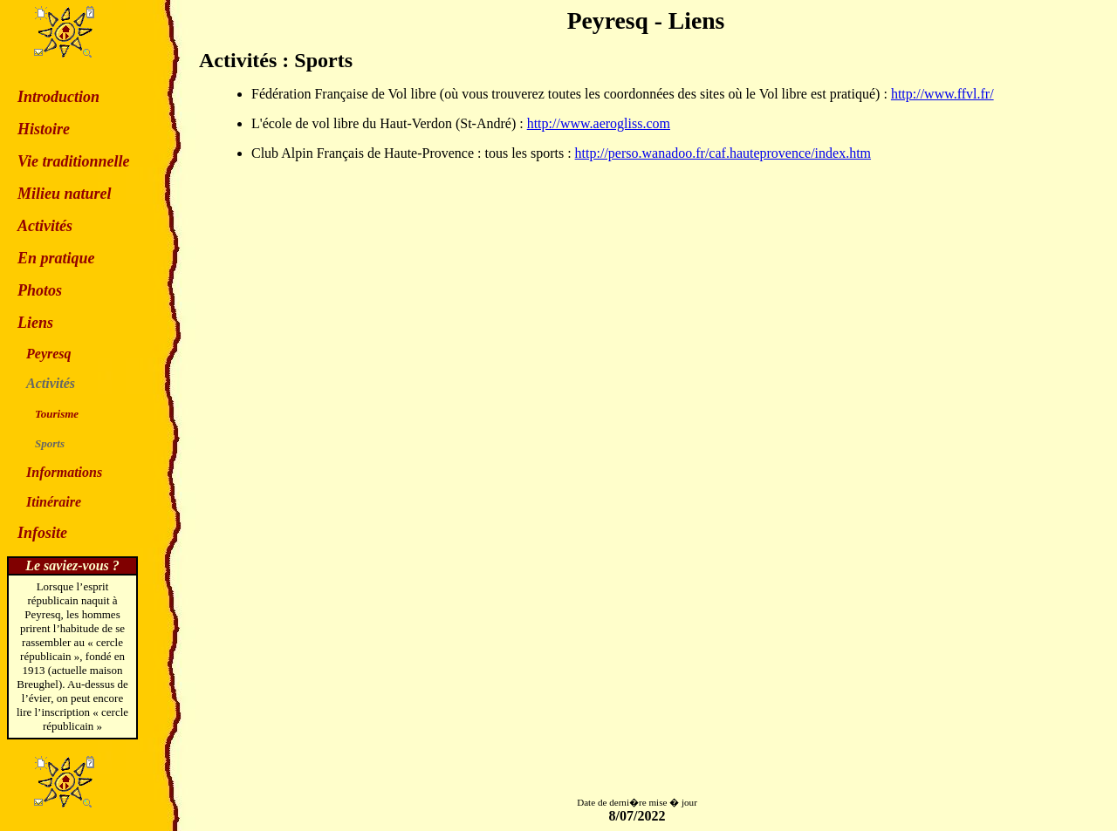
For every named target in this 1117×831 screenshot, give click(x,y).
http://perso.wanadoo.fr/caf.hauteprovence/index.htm (723, 153)
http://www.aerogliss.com (598, 123)
